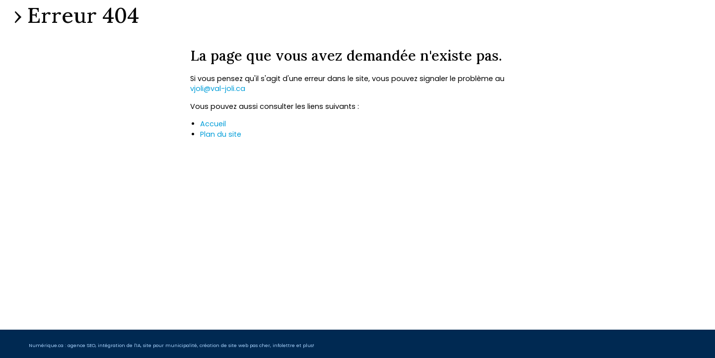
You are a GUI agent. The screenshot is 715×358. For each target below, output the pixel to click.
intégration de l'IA (119, 345)
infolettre (284, 345)
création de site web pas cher (235, 345)
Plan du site (220, 134)
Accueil (213, 124)
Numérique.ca (46, 345)
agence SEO (81, 345)
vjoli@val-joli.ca (217, 88)
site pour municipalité (170, 345)
